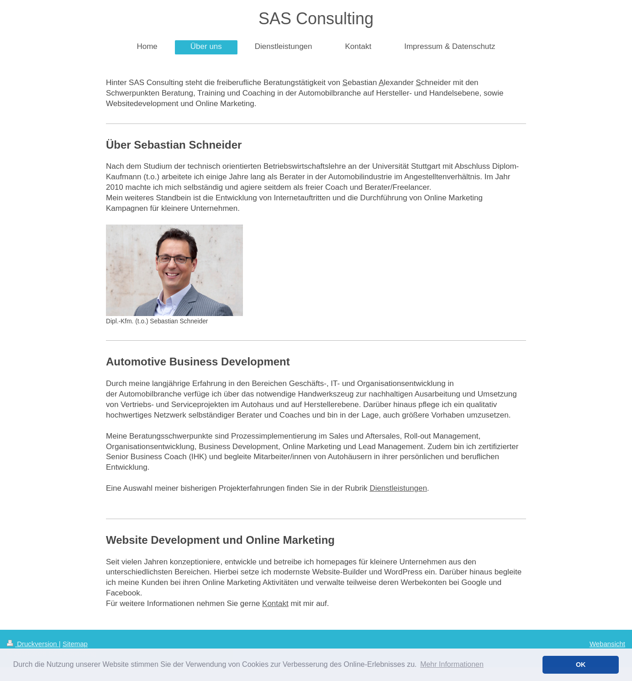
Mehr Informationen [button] (452, 664)
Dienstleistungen (398, 488)
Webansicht (607, 644)
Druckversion (33, 644)
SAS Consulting (316, 18)
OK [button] (581, 664)
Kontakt (275, 603)
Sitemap (75, 644)
